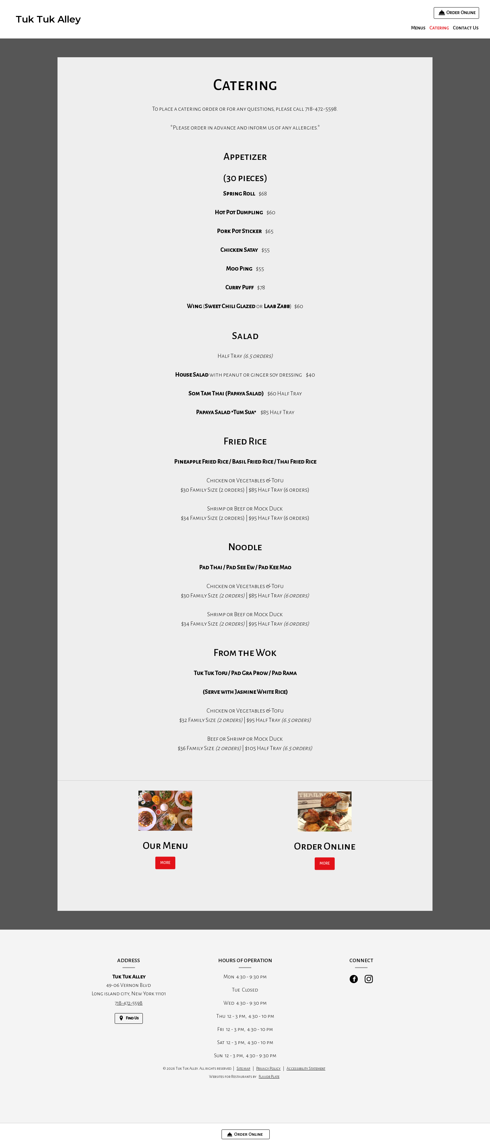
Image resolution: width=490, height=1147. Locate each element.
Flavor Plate (269, 1083)
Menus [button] (418, 27)
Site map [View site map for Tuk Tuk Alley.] (243, 1075)
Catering (439, 27)
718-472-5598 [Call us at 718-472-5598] (128, 1010)
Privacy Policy (268, 1075)
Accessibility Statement (306, 1075)
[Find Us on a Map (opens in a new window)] (129, 1025)
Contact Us (466, 27)
